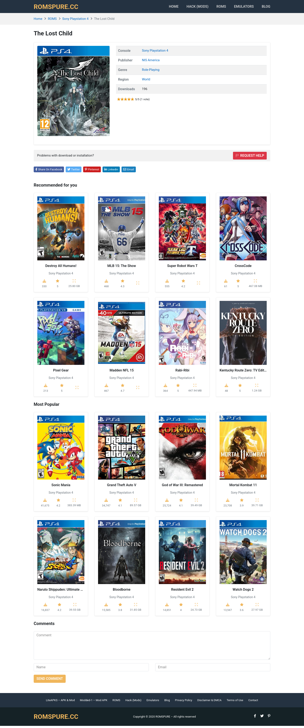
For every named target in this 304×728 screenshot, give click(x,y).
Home (164, 8)
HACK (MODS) (191, 8)
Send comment (49, 681)
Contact (253, 702)
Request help (250, 158)
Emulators (242, 8)
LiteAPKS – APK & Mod (60, 702)
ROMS (216, 8)
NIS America (151, 62)
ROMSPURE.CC (57, 8)
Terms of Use (235, 702)
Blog (266, 8)
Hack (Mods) (133, 702)
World (146, 81)
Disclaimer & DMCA (209, 702)
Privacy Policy (183, 702)
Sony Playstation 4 (75, 21)
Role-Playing (150, 72)
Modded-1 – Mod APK (93, 702)
